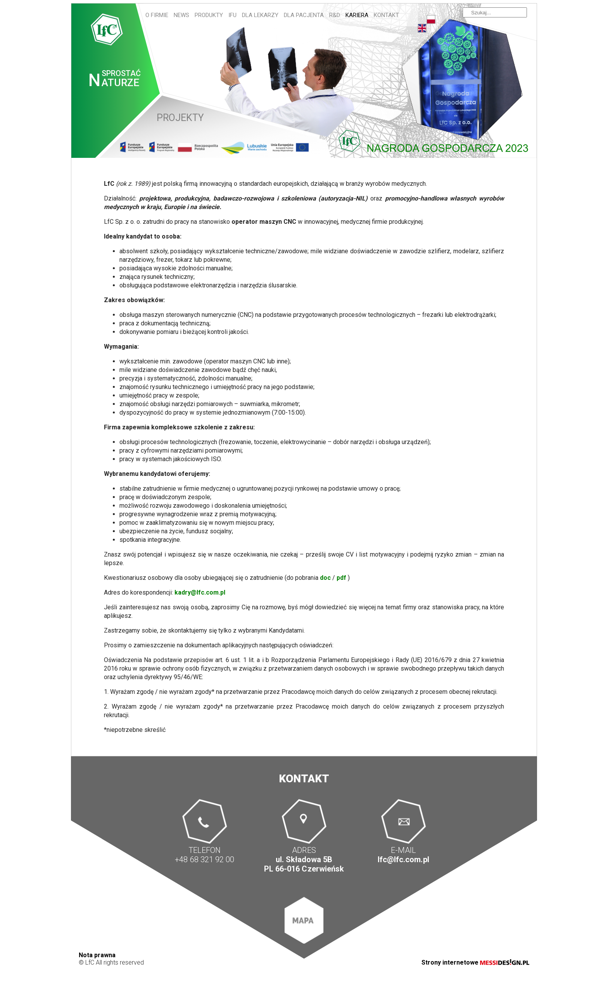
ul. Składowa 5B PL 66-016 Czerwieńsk (304, 864)
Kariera (356, 15)
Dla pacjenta (304, 15)
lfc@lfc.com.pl (403, 859)
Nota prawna (97, 955)
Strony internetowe (475, 962)
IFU (232, 15)
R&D (334, 15)
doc (325, 577)
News (181, 15)
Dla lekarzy (260, 15)
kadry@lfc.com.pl (199, 592)
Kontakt (386, 15)
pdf (341, 577)
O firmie (156, 15)
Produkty (209, 15)
